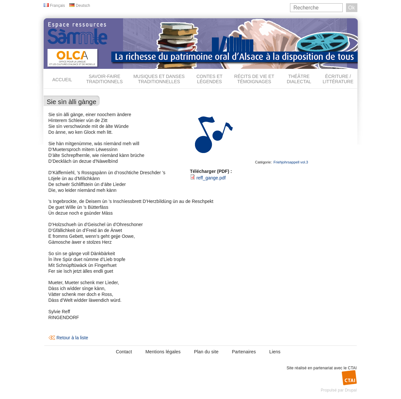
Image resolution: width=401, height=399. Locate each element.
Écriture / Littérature (338, 79)
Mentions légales (163, 351)
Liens (274, 351)
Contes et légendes (209, 79)
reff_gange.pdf (211, 177)
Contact (124, 351)
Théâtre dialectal (299, 79)
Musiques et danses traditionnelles (159, 79)
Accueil (62, 79)
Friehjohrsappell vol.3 (290, 162)
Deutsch (83, 5)
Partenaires (244, 351)
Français (57, 5)
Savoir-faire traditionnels (104, 79)
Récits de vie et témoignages (254, 79)
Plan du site (206, 351)
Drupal (351, 390)
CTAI (352, 368)
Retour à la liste (72, 337)
